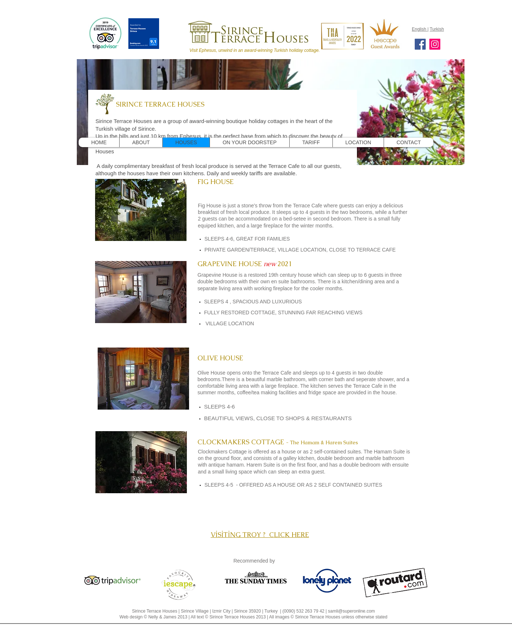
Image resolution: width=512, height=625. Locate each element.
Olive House (211, 373)
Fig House (209, 205)
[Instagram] (434, 44)
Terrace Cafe (308, 205)
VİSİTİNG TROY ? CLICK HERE (260, 534)
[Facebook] (420, 44)
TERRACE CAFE (376, 250)
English (420, 29)
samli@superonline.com (351, 611)
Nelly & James (162, 617)
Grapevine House (217, 275)
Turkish (437, 29)
